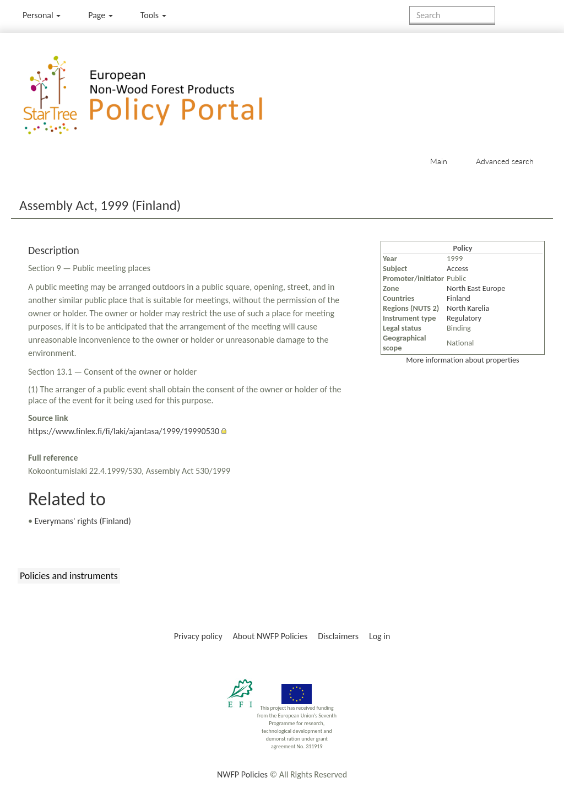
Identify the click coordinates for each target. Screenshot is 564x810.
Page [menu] (100, 15)
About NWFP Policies (270, 636)
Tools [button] (153, 15)
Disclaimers (338, 636)
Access (457, 268)
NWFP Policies (242, 774)
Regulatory (464, 318)
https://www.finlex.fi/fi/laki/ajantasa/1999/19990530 (123, 431)
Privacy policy (198, 636)
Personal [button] (42, 15)
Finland (458, 298)
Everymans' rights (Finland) (83, 521)
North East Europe (476, 288)
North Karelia (468, 308)
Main (438, 161)
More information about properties (462, 360)
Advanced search (505, 161)
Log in (379, 636)
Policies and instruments (69, 576)
